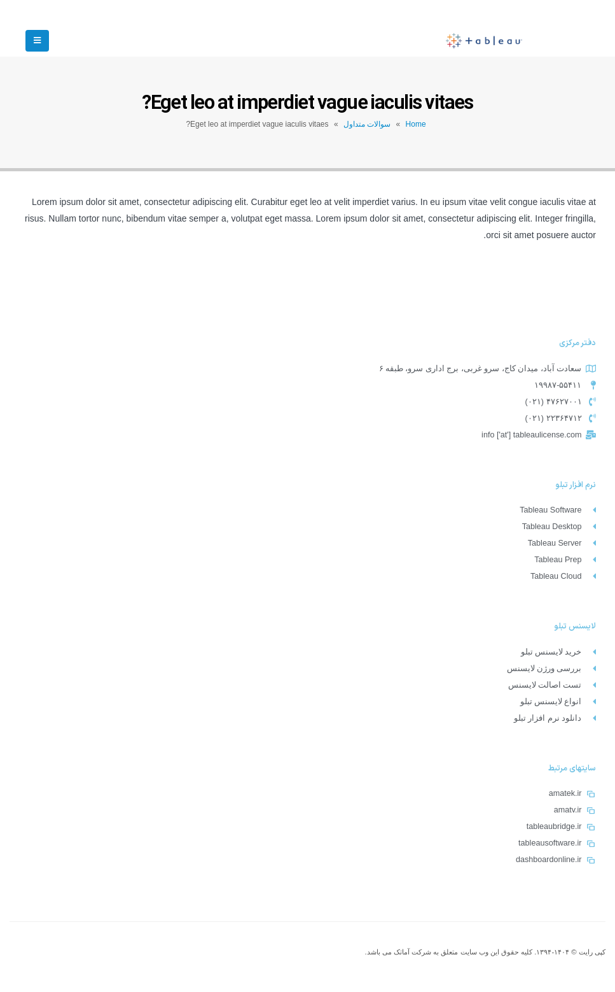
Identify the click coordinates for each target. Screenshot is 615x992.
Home (416, 124)
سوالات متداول (366, 124)
